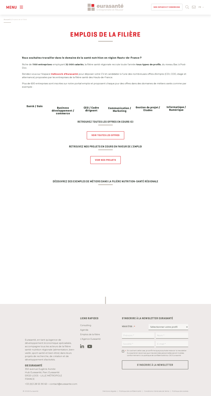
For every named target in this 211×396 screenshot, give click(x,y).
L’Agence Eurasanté (90, 339)
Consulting (85, 325)
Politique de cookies (180, 391)
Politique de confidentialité (130, 391)
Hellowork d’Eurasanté (64, 74)
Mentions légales (109, 391)
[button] (187, 7)
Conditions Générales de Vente (156, 391)
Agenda (84, 330)
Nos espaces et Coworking (167, 7)
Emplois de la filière (90, 334)
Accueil (7, 19)
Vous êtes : (128, 326)
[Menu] (14, 7)
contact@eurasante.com (63, 384)
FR (201, 7)
